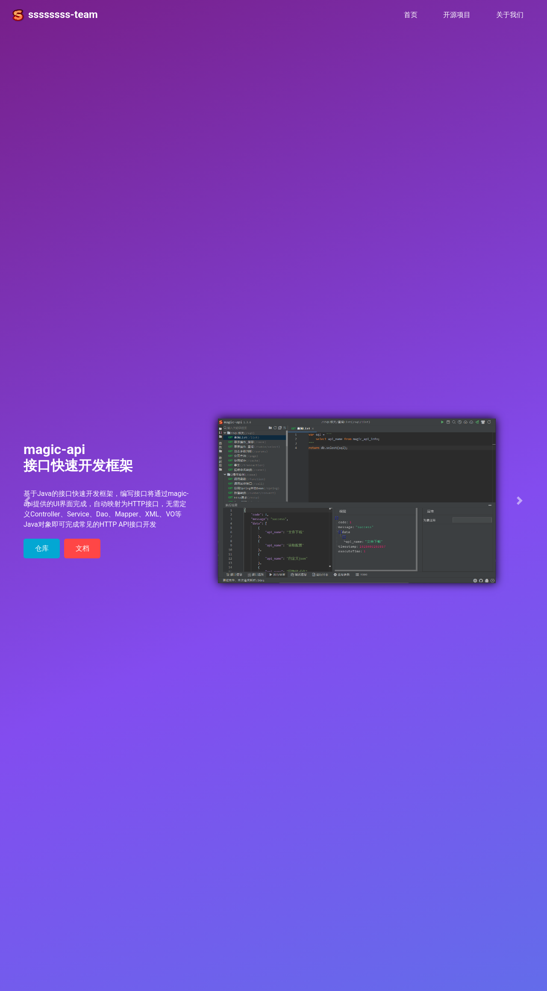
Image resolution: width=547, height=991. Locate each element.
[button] (27, 501)
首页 (414, 14)
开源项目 (457, 15)
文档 (82, 548)
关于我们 (509, 15)
